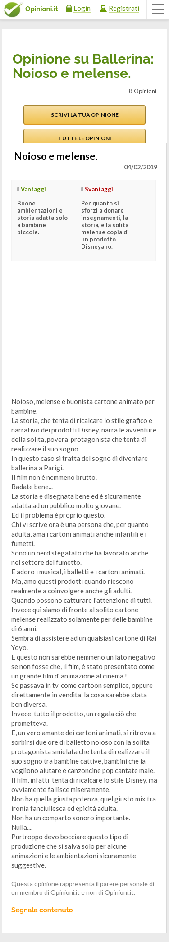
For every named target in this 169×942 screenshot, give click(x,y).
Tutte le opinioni (84, 138)
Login (82, 8)
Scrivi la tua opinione (85, 114)
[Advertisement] (78, 336)
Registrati (124, 8)
